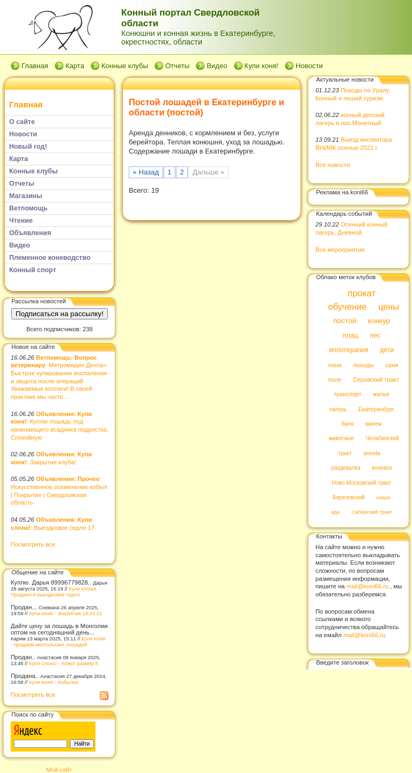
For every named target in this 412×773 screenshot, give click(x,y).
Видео (217, 66)
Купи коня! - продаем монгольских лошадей (58, 641)
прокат (362, 293)
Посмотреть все (33, 544)
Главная (34, 66)
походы (363, 365)
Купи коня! (261, 66)
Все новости (332, 165)
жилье (381, 394)
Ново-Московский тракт (362, 483)
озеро (384, 497)
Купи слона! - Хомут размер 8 (63, 663)
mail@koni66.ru (367, 586)
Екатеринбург (376, 409)
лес (375, 335)
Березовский (349, 497)
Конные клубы (124, 66)
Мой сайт (58, 770)
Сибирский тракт (371, 512)
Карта (74, 66)
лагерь (338, 409)
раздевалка (346, 468)
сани (391, 365)
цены (388, 306)
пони (334, 365)
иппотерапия (348, 350)
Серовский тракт (376, 379)
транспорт (348, 394)
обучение (347, 307)
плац (350, 335)
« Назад (146, 172)
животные (341, 439)
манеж (373, 424)
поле (334, 379)
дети (387, 350)
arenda (372, 453)
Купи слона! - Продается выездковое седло (55, 591)
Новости (309, 66)
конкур (379, 321)
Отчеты (177, 66)
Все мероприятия (339, 249)
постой (344, 321)
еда (335, 512)
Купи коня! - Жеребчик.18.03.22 (65, 613)
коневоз (382, 468)
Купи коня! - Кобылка (53, 682)
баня (347, 424)
